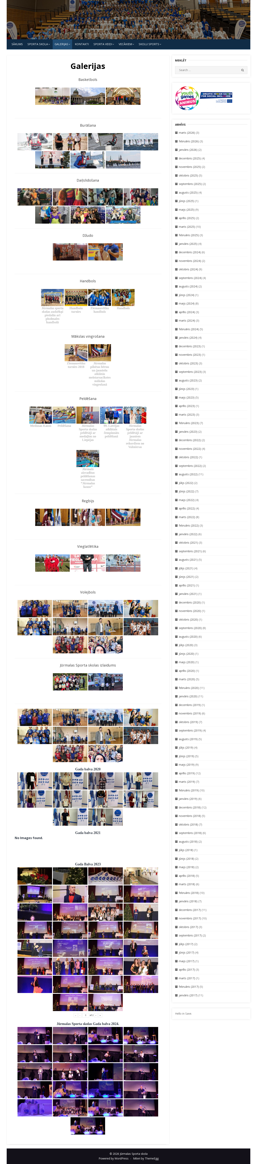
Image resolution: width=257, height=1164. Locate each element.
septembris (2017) (190, 935)
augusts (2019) (188, 739)
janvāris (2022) (188, 534)
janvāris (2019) (188, 799)
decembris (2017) (190, 910)
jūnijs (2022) (186, 491)
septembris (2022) (190, 466)
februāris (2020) (189, 688)
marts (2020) (187, 679)
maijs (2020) (187, 662)
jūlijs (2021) (186, 568)
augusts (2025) (188, 192)
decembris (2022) (190, 440)
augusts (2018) (188, 841)
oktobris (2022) (188, 457)
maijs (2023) (187, 397)
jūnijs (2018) (186, 858)
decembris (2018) (190, 807)
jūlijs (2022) (186, 483)
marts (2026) (187, 132)
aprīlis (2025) (187, 218)
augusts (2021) (188, 559)
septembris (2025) (190, 184)
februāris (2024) (189, 329)
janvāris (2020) (188, 696)
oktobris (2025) (188, 175)
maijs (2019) (187, 764)
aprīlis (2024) (187, 312)
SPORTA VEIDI (103, 44)
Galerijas (61, 44)
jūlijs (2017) (186, 944)
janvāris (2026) (188, 150)
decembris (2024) (190, 252)
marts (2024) (187, 320)
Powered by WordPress (113, 1158)
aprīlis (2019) (187, 773)
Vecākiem (125, 44)
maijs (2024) (187, 303)
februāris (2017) (189, 986)
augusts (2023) (188, 380)
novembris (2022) (190, 449)
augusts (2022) (188, 474)
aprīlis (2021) (187, 585)
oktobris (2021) (188, 542)
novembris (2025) (190, 167)
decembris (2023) (190, 346)
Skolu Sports (149, 44)
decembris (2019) (190, 705)
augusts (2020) (188, 636)
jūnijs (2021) (186, 577)
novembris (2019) (190, 713)
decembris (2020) (190, 602)
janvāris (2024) (188, 337)
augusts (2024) (188, 286)
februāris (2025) (189, 235)
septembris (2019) (190, 730)
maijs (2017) (187, 961)
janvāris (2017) (188, 995)
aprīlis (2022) (187, 508)
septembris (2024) (190, 278)
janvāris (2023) (188, 431)
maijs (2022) (187, 500)
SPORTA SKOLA (38, 44)
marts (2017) (187, 978)
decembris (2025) (190, 158)
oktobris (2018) (188, 824)
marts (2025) (187, 227)
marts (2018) (187, 884)
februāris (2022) (189, 525)
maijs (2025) (187, 209)
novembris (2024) (190, 261)
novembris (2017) (190, 918)
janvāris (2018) (188, 901)
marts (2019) (187, 782)
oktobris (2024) (188, 269)
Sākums (17, 44)
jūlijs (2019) (186, 747)
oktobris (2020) (188, 619)
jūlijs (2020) (186, 645)
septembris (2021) (190, 551)
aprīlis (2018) (187, 876)
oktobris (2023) (188, 363)
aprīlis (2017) (187, 969)
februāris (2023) (189, 423)
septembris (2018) (190, 833)
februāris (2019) (189, 790)
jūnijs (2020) (186, 654)
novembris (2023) (190, 355)
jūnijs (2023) (186, 389)
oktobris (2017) (188, 927)
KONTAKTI (82, 44)
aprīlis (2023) (187, 406)
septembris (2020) (190, 628)
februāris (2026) (189, 141)
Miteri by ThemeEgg (146, 1158)
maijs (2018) (187, 867)
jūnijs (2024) (186, 295)
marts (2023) (187, 414)
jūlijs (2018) (186, 850)
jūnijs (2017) (186, 952)
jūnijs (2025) (186, 201)
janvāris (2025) (188, 244)
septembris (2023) (190, 372)
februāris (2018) (189, 893)
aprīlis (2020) (187, 671)
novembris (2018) (190, 816)
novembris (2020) (190, 611)
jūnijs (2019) (186, 756)
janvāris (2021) (188, 594)
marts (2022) (187, 517)
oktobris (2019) (188, 722)
